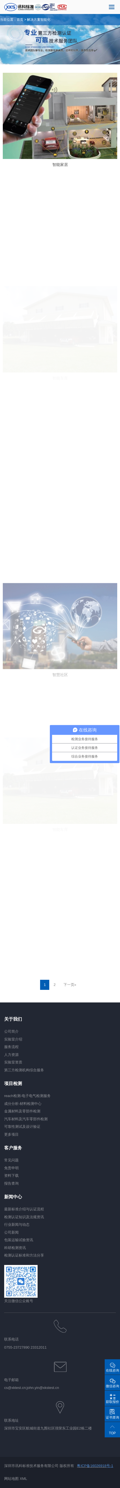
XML (23, 1479)
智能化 (45, 20)
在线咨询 (112, 1370)
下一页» (69, 985)
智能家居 (60, 164)
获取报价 (112, 1402)
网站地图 (11, 1479)
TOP (112, 1433)
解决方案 (33, 20)
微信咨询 (112, 1386)
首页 (20, 20)
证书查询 (112, 1417)
